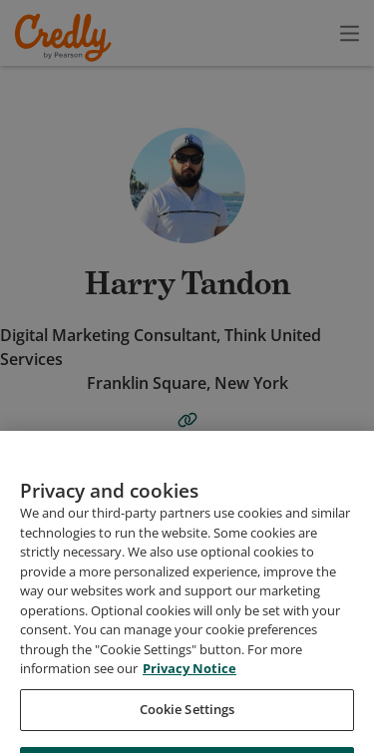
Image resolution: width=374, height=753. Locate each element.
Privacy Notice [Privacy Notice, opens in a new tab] (189, 703)
